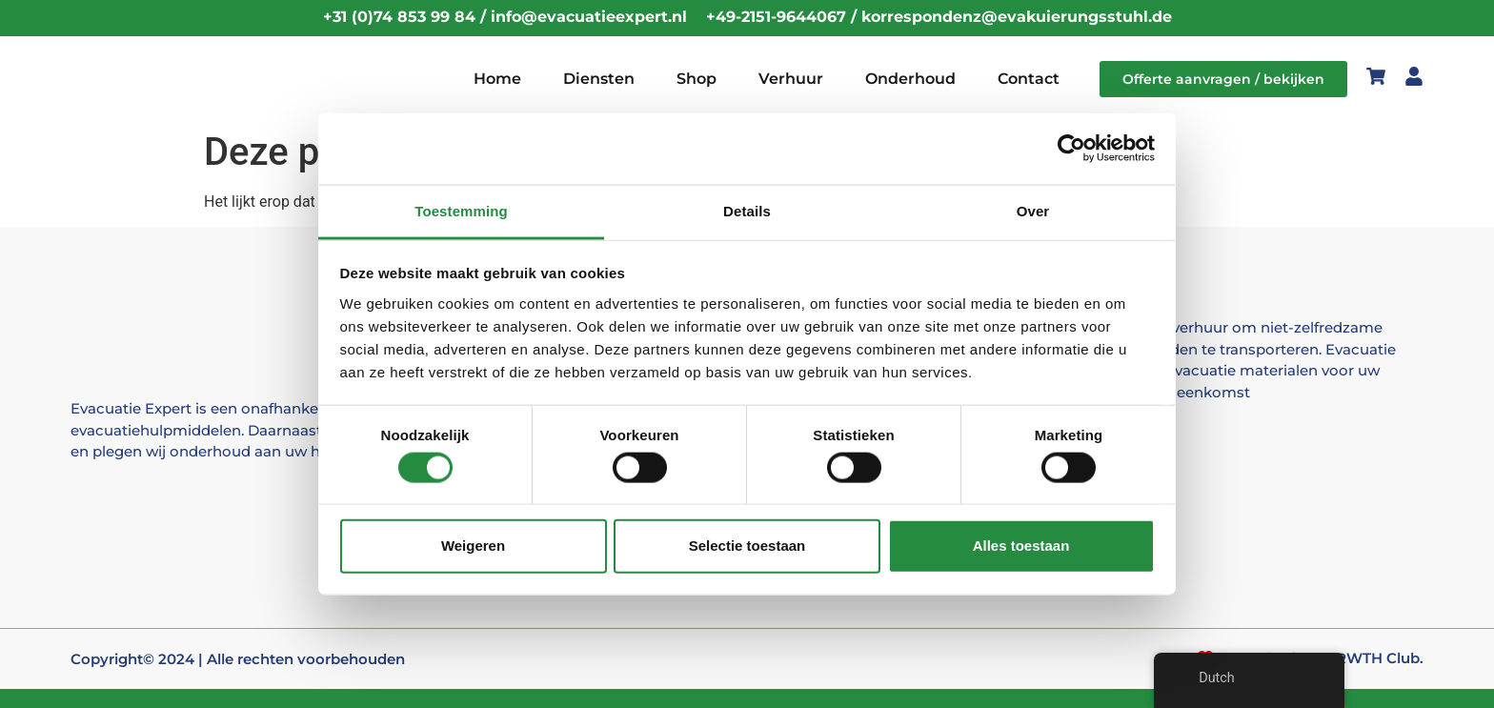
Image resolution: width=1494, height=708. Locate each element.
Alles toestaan (1021, 545)
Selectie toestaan (747, 545)
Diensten (599, 79)
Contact (1029, 79)
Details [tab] (747, 210)
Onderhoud (910, 79)
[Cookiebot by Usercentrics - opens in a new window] (1071, 148)
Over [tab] (1033, 210)
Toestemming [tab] (461, 210)
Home (497, 79)
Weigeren (473, 545)
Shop (696, 79)
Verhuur (790, 79)
